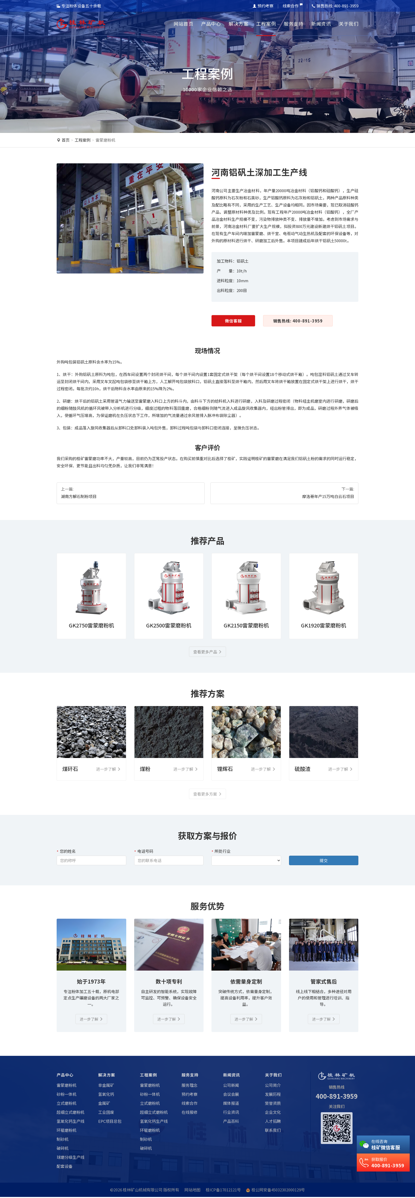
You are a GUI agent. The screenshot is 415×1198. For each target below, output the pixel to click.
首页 (66, 140)
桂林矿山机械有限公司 (143, 1190)
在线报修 (189, 1113)
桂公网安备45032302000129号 (278, 1190)
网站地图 (192, 1190)
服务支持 (293, 23)
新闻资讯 (321, 23)
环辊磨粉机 (66, 1131)
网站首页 (183, 23)
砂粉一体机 (66, 1095)
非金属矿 (106, 1086)
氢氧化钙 (106, 1095)
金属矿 (104, 1104)
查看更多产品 (207, 652)
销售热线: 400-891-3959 (298, 321)
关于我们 (348, 23)
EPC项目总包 (109, 1122)
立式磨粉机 (66, 1104)
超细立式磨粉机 (70, 1113)
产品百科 (231, 1122)
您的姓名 (66, 851)
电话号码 (143, 851)
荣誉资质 (273, 1104)
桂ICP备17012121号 (223, 1190)
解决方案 (238, 23)
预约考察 (263, 5)
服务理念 (189, 1086)
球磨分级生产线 (70, 1158)
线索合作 (293, 5)
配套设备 (65, 1167)
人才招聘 (273, 1122)
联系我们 (273, 1131)
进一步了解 (91, 1019)
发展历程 (273, 1095)
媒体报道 (231, 1104)
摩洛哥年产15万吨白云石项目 (328, 496)
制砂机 (63, 1140)
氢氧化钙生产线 (70, 1122)
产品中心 (211, 23)
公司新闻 (231, 1086)
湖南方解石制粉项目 (79, 496)
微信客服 (233, 321)
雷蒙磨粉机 (105, 140)
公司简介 (273, 1086)
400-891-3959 (337, 1096)
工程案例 (266, 23)
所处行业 (221, 851)
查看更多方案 (207, 794)
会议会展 (231, 1095)
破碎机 (63, 1149)
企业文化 (273, 1113)
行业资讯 (231, 1113)
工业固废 (106, 1113)
